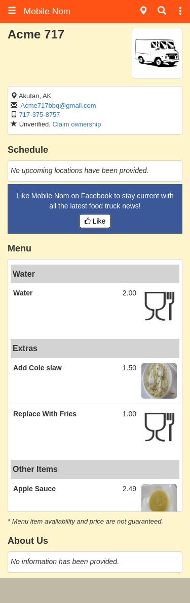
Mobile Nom (39, 11)
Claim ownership (76, 124)
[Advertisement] (95, 590)
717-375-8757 (39, 114)
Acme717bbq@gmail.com (58, 105)
